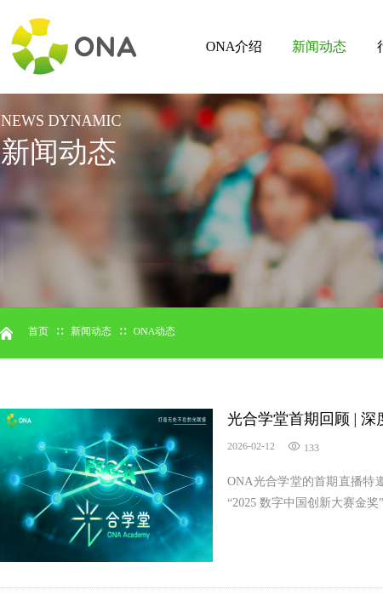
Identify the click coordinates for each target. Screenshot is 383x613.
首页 (38, 331)
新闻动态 (319, 46)
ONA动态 (154, 331)
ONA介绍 (234, 46)
